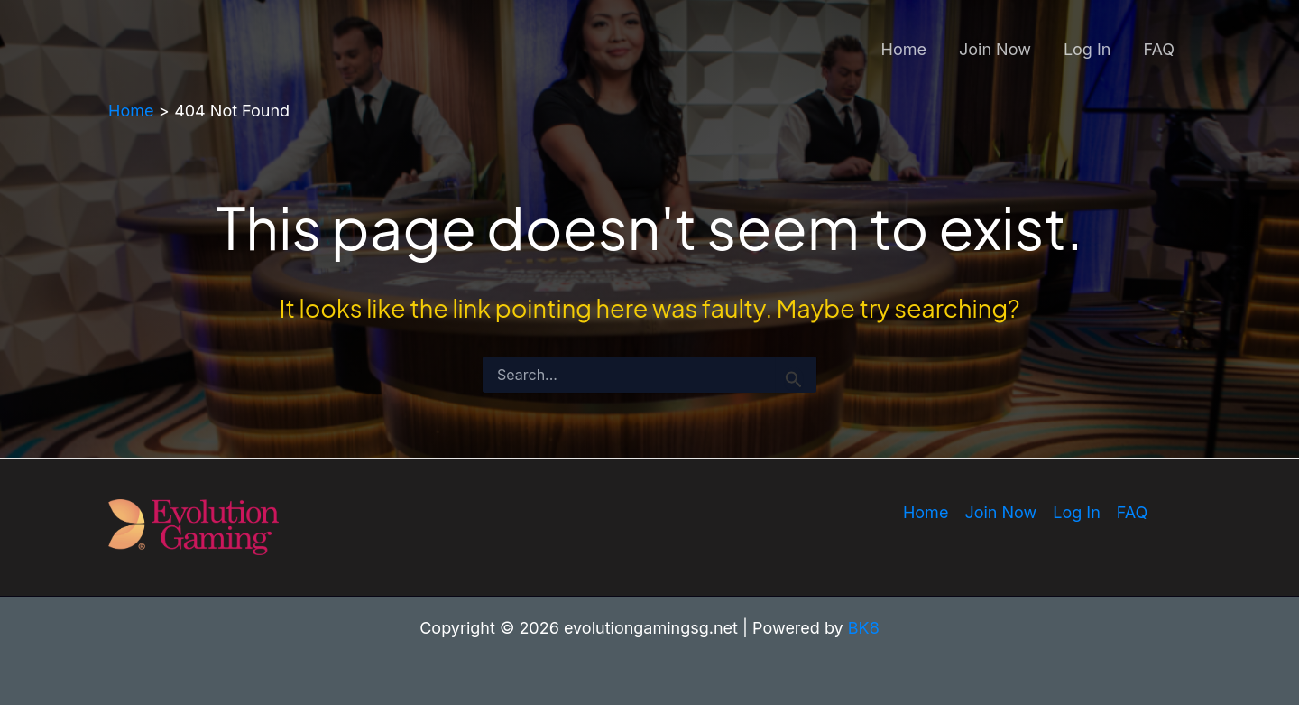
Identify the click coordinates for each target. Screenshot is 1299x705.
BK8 (864, 627)
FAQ (1159, 49)
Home (903, 49)
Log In (1087, 49)
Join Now (995, 49)
